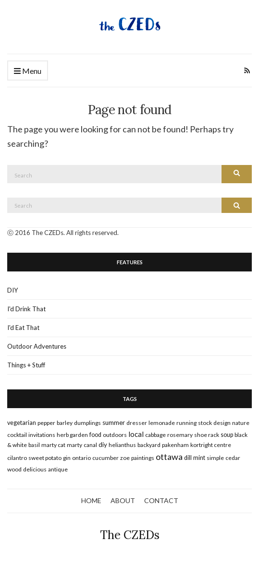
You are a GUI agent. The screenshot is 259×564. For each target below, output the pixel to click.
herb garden (72, 434)
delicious (35, 469)
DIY (12, 290)
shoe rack (206, 434)
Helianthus (122, 444)
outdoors (115, 434)
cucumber (105, 457)
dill (188, 457)
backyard (148, 444)
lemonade (161, 422)
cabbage (155, 434)
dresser (136, 422)
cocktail (17, 434)
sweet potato (45, 457)
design (222, 422)
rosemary (180, 434)
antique (58, 469)
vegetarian (21, 422)
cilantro (17, 457)
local (136, 434)
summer (113, 422)
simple (215, 457)
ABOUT (123, 500)
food (95, 434)
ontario (81, 457)
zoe (125, 457)
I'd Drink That (26, 309)
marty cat (53, 444)
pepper (46, 422)
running (186, 422)
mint (199, 457)
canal (90, 444)
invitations (41, 434)
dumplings (87, 422)
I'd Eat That (23, 327)
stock (205, 422)
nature (240, 422)
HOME (91, 500)
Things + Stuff (26, 365)
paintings (142, 457)
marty (74, 444)
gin (67, 457)
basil (34, 444)
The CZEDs (130, 535)
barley (65, 422)
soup (227, 434)
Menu (27, 71)
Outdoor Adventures (36, 346)
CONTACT (161, 500)
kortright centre (210, 444)
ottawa (169, 456)
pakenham (175, 444)
